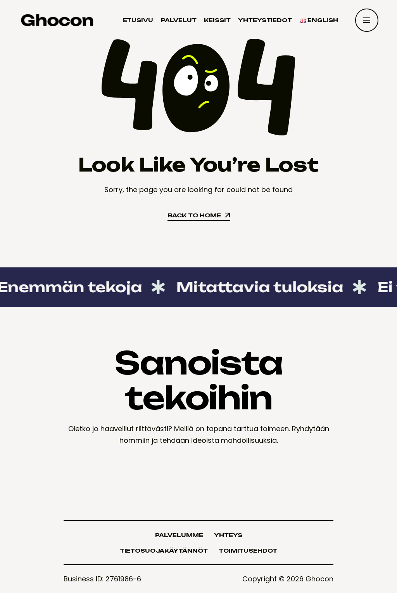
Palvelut (179, 20)
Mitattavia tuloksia (253, 287)
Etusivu (138, 20)
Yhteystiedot (265, 20)
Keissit (217, 20)
